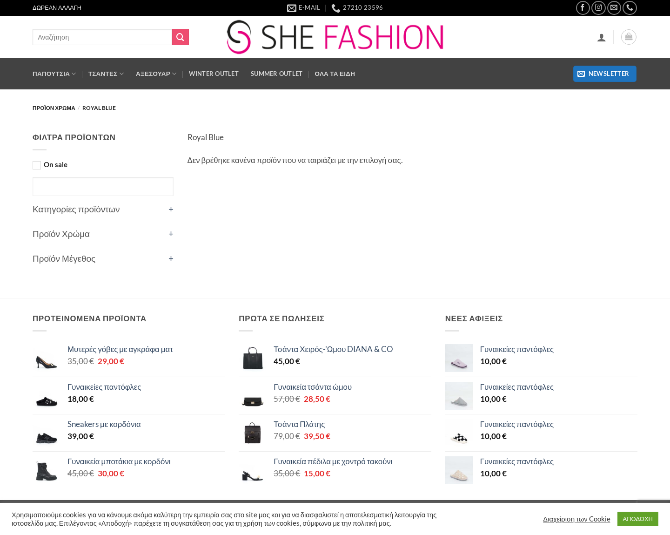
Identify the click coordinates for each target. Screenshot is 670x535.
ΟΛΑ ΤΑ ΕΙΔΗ (335, 73)
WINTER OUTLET (214, 73)
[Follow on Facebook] (583, 8)
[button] (601, 37)
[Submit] (180, 37)
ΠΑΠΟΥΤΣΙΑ (54, 73)
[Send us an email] (614, 8)
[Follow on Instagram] (598, 8)
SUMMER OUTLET (277, 73)
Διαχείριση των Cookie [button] (576, 519)
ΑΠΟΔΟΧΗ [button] (638, 518)
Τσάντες (106, 73)
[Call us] (630, 8)
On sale (55, 164)
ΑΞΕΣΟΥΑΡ (156, 73)
